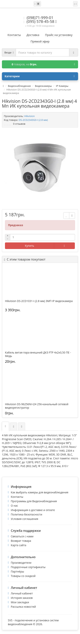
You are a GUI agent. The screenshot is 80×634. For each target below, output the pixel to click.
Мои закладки (20, 602)
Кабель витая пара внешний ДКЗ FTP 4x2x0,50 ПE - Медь (38, 354)
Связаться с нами (22, 536)
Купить (29, 245)
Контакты (17, 497)
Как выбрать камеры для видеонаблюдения (39, 492)
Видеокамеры (43, 86)
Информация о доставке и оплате (33, 510)
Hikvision (29, 116)
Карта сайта (18, 545)
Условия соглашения (24, 519)
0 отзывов (19, 123)
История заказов (22, 598)
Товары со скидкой (23, 576)
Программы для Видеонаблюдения (34, 501)
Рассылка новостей (23, 606)
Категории (40, 76)
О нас (14, 505)
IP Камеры (62, 86)
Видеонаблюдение (19, 86)
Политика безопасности (26, 514)
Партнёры (17, 571)
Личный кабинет (22, 593)
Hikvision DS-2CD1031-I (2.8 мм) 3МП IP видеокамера (39, 301)
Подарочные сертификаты (28, 567)
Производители (21, 562)
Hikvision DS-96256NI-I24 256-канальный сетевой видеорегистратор (36, 405)
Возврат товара (21, 541)
